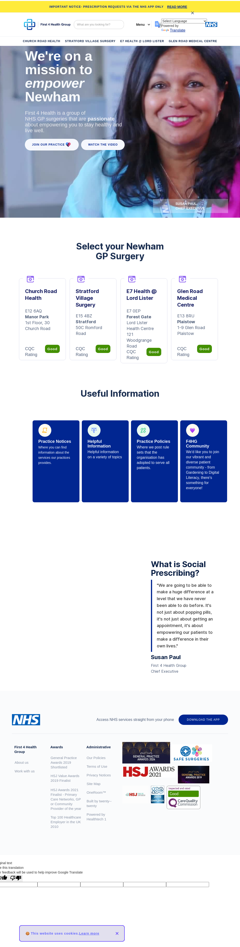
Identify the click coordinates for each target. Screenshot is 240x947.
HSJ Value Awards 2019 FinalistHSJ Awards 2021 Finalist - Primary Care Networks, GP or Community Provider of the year (66, 792)
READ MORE (177, 7)
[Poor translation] (16, 878)
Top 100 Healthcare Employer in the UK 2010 (66, 822)
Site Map (93, 784)
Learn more (89, 933)
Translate (173, 30)
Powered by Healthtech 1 (96, 816)
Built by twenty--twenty (99, 803)
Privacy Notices (98, 775)
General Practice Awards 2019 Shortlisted (64, 762)
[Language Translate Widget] (184, 21)
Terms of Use (96, 766)
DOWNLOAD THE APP (203, 719)
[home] (47, 24)
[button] (141, 25)
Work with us (25, 771)
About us (21, 762)
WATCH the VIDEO (103, 144)
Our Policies (95, 758)
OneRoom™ (96, 792)
